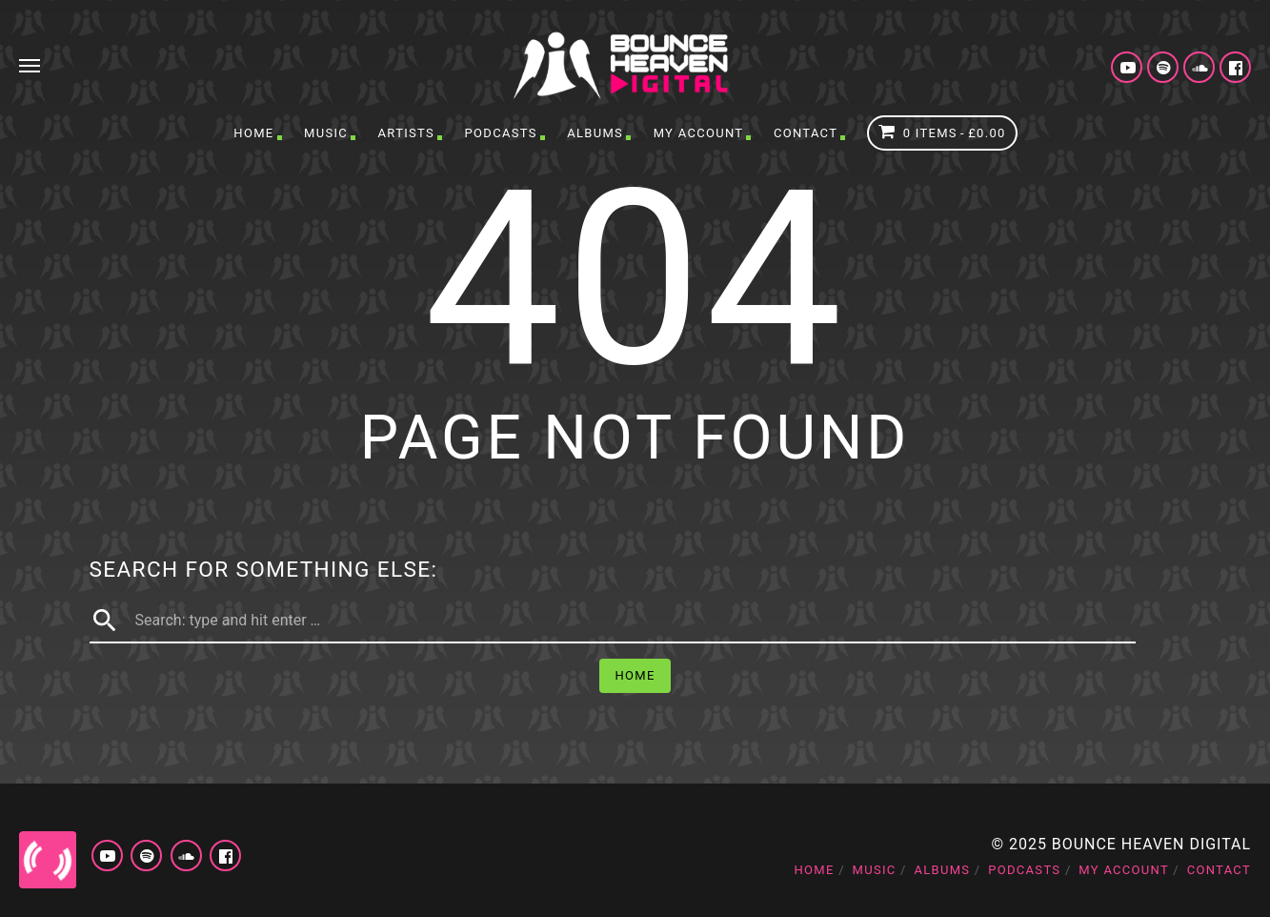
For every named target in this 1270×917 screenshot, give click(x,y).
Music (326, 133)
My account (699, 133)
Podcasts (501, 133)
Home (253, 133)
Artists (406, 133)
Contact (805, 133)
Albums (595, 133)
